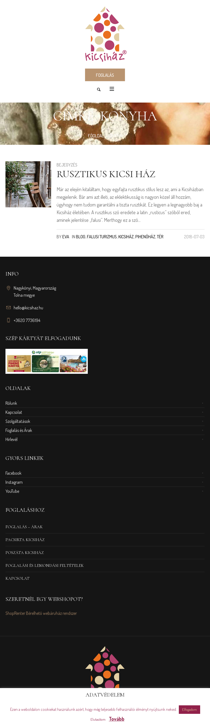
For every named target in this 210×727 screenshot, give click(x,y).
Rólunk (11, 403)
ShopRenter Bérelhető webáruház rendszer (41, 613)
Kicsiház (126, 236)
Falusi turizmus (102, 236)
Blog (80, 236)
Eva (65, 236)
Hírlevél (11, 439)
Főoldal (96, 135)
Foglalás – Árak (24, 526)
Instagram (14, 482)
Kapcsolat (13, 412)
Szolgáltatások (17, 421)
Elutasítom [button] (98, 719)
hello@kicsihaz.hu (28, 307)
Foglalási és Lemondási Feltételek (44, 565)
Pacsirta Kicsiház (25, 539)
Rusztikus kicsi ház (106, 174)
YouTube (12, 491)
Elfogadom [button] (189, 709)
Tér (160, 236)
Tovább (116, 719)
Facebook (13, 473)
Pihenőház (145, 236)
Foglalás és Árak (18, 430)
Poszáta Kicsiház (24, 552)
